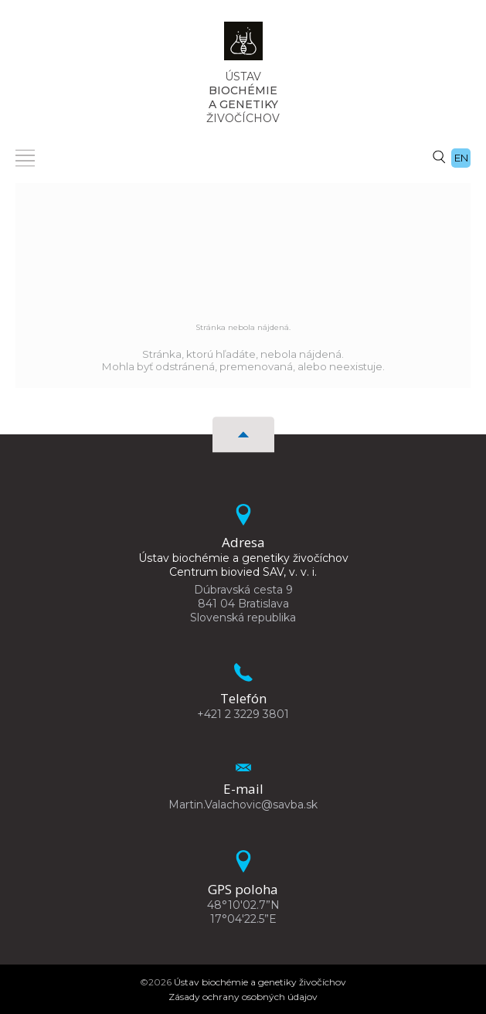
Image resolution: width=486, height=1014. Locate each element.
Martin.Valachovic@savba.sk (243, 805)
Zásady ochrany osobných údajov (243, 996)
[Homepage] (243, 46)
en (461, 157)
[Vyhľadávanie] (438, 156)
